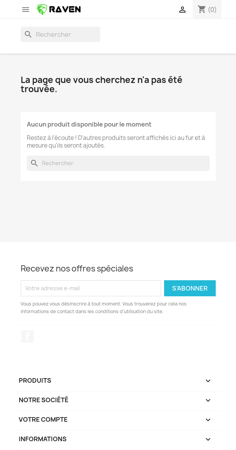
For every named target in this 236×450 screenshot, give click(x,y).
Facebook (27, 336)
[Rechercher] (60, 34)
